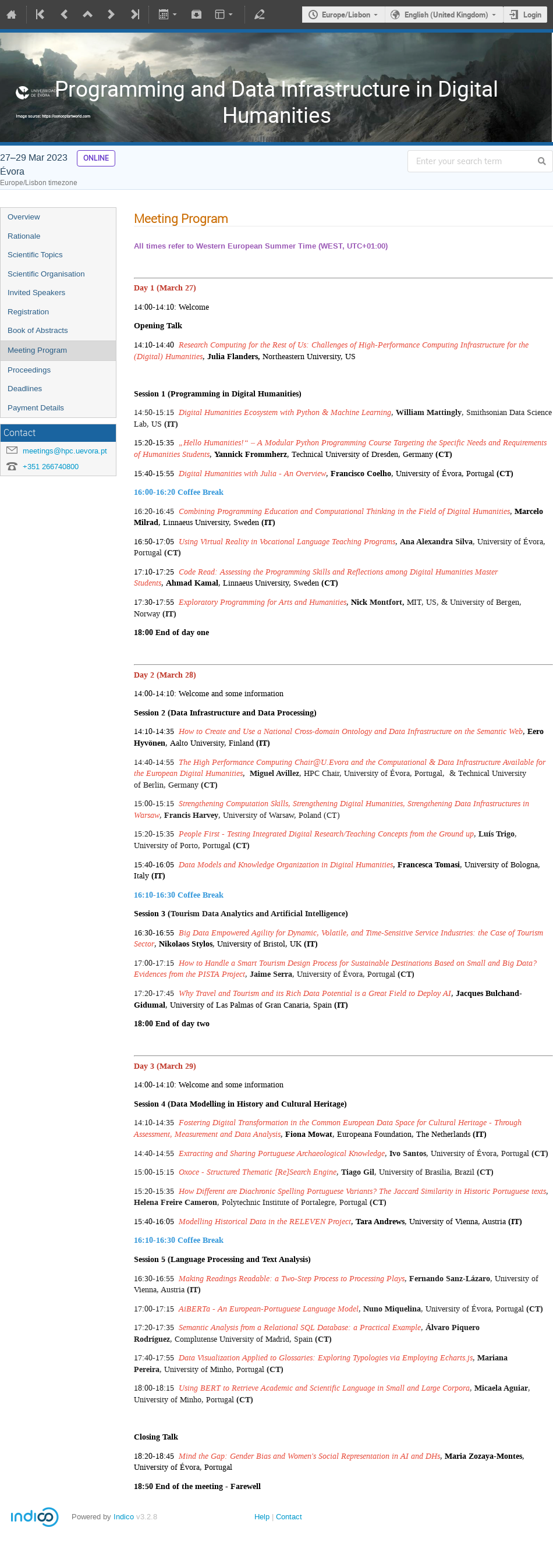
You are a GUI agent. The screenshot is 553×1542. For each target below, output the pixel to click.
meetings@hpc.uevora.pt (65, 451)
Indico (124, 1517)
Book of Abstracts (38, 330)
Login (532, 14)
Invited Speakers (36, 292)
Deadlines (25, 388)
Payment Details (36, 407)
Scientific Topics (35, 254)
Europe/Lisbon (346, 14)
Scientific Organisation (46, 274)
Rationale (24, 236)
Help (262, 1517)
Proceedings (29, 370)
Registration (28, 311)
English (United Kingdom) (446, 14)
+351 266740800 (51, 467)
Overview (24, 216)
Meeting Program (37, 350)
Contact (289, 1517)
